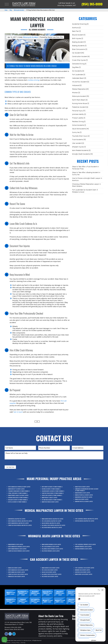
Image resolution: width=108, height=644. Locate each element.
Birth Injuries (76, 38)
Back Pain (75, 31)
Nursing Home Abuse (79, 103)
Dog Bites (75, 67)
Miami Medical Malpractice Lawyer (86, 495)
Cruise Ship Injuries (79, 60)
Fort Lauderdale (77, 75)
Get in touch (18, 412)
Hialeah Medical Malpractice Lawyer (53, 523)
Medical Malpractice (79, 89)
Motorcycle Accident (79, 96)
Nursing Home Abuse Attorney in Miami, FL (19, 495)
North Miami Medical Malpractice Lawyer (19, 522)
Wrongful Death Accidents (81, 154)
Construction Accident (79, 56)
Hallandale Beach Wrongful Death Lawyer (53, 548)
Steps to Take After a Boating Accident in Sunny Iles (86, 174)
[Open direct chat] (99, 590)
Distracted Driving (78, 64)
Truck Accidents (77, 140)
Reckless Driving (78, 121)
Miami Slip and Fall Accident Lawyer (86, 494)
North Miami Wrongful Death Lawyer (19, 548)
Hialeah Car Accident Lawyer (52, 572)
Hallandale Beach (78, 78)
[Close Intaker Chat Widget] (102, 590)
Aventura (75, 28)
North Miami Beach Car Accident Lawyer (19, 571)
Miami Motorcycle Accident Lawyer (86, 496)
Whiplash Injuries (78, 147)
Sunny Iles (76, 132)
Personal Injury (77, 111)
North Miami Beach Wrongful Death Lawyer (19, 547)
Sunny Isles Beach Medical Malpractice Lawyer (20, 523)
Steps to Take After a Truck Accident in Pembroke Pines (85, 168)
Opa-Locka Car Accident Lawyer (52, 571)
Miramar (75, 93)
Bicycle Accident (77, 35)
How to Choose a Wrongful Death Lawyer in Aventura (87, 179)
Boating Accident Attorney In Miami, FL (53, 492)
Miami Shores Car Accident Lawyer (86, 572)
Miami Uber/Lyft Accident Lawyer (19, 492)
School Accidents (78, 125)
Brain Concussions (78, 49)
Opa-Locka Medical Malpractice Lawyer (53, 522)
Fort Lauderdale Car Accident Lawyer (86, 570)
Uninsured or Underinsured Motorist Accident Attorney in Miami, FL (87, 493)
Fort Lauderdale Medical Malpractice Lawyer (87, 519)
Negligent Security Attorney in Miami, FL (19, 496)
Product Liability (77, 118)
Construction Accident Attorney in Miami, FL (53, 494)
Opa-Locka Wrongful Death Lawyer (53, 547)
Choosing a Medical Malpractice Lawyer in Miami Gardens (86, 185)
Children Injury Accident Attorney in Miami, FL (53, 493)
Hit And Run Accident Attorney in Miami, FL (53, 496)
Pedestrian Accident (79, 107)
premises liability (78, 114)
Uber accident (77, 143)
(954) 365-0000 (92, 4)
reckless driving (33, 80)
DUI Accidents (77, 71)
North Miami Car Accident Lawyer (19, 572)
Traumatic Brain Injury (79, 136)
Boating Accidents (78, 46)
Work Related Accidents (80, 150)
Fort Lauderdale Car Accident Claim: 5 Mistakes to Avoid (85, 191)
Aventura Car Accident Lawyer (85, 571)
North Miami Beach (78, 100)
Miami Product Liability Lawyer (52, 495)
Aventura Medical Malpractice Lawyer (86, 520)
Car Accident (76, 53)
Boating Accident (78, 42)
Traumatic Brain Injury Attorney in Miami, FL (20, 493)
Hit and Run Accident (79, 82)
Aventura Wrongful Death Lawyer (86, 547)
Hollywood (75, 85)
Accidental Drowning (79, 24)
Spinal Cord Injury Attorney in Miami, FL (19, 494)
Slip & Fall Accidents (79, 129)
